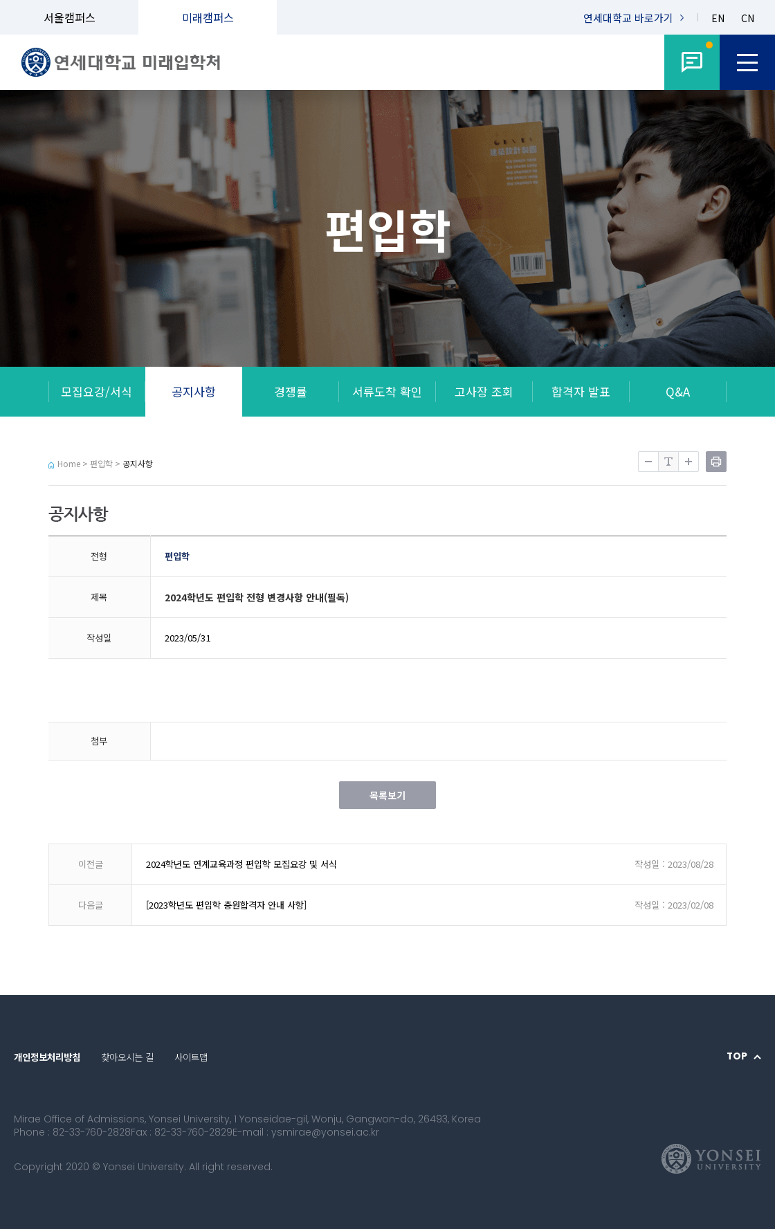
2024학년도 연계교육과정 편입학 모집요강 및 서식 (241, 864)
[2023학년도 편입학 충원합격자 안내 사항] (226, 904)
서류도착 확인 (387, 391)
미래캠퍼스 (208, 17)
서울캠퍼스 (69, 17)
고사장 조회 (484, 391)
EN (717, 18)
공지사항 (194, 391)
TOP (737, 1056)
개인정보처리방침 (47, 1057)
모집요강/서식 (96, 391)
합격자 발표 (580, 391)
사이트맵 (191, 1057)
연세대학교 (628, 17)
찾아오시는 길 (127, 1057)
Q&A (678, 391)
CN (747, 18)
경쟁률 (290, 391)
